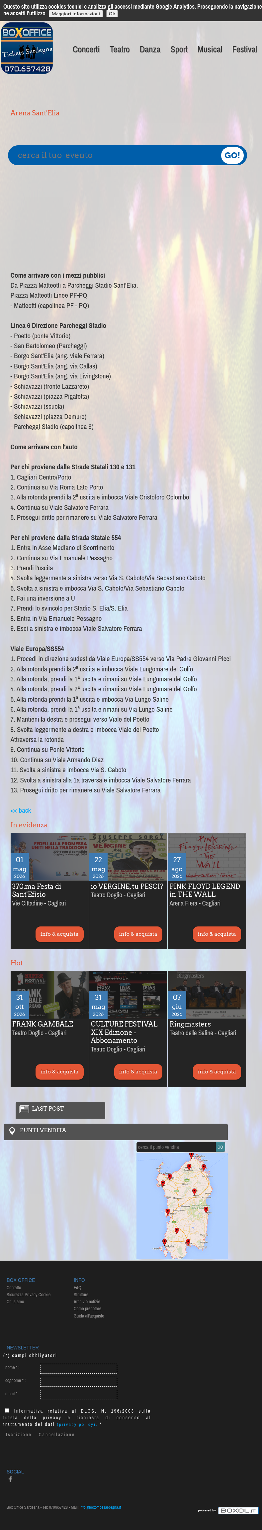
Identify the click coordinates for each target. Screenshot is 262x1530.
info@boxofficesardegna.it (100, 1507)
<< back (21, 810)
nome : (12, 1367)
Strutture (81, 1295)
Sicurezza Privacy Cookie (28, 1295)
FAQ (77, 1288)
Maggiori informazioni (75, 13)
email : (12, 1394)
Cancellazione (57, 1435)
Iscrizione (19, 1435)
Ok (112, 13)
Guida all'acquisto (89, 1316)
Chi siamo (15, 1302)
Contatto (14, 1288)
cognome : (15, 1380)
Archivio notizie (87, 1302)
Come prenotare (87, 1309)
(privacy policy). (77, 1424)
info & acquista (60, 934)
